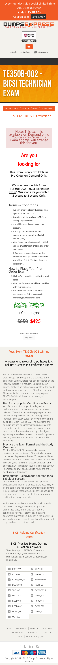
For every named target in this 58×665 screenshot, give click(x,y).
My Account (41, 52)
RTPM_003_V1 (16, 579)
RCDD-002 (15, 606)
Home (8, 108)
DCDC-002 (38, 606)
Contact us (46, 632)
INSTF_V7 (14, 569)
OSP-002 (14, 616)
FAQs (20, 636)
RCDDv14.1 (15, 600)
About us (34, 628)
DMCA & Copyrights (35, 636)
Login (13, 52)
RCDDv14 (37, 600)
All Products (21, 628)
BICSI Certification (29, 108)
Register (25, 52)
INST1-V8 (14, 595)
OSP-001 (37, 569)
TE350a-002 (38, 579)
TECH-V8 (14, 590)
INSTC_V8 (37, 595)
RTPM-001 (15, 574)
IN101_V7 (14, 611)
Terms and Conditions (29, 333)
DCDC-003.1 (38, 590)
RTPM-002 (37, 574)
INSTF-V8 (37, 584)
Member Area (17, 632)
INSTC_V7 (37, 611)
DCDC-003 (15, 584)
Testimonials (32, 632)
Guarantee (47, 628)
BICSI (16, 108)
